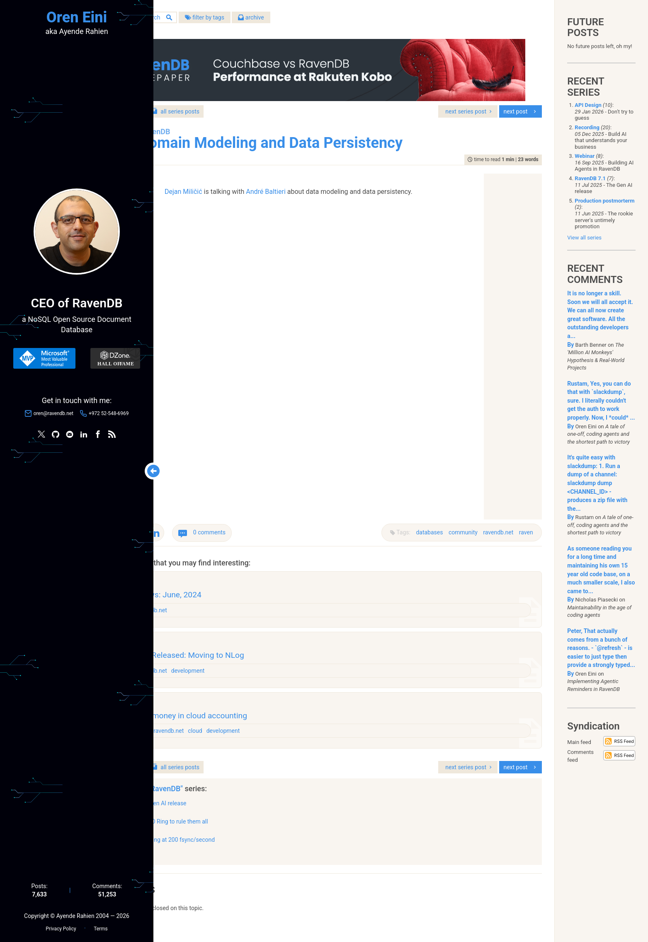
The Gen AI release (238, 815)
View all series (584, 237)
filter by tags (280, 20)
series (251, 107)
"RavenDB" (242, 800)
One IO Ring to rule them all (249, 833)
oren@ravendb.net (53, 415)
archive (327, 20)
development (266, 674)
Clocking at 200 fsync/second (252, 851)
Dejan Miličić (219, 187)
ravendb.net (494, 528)
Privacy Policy (61, 926)
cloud (273, 740)
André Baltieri (302, 187)
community (459, 528)
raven (522, 528)
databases (425, 528)
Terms (100, 926)
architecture (212, 740)
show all (190, 864)
